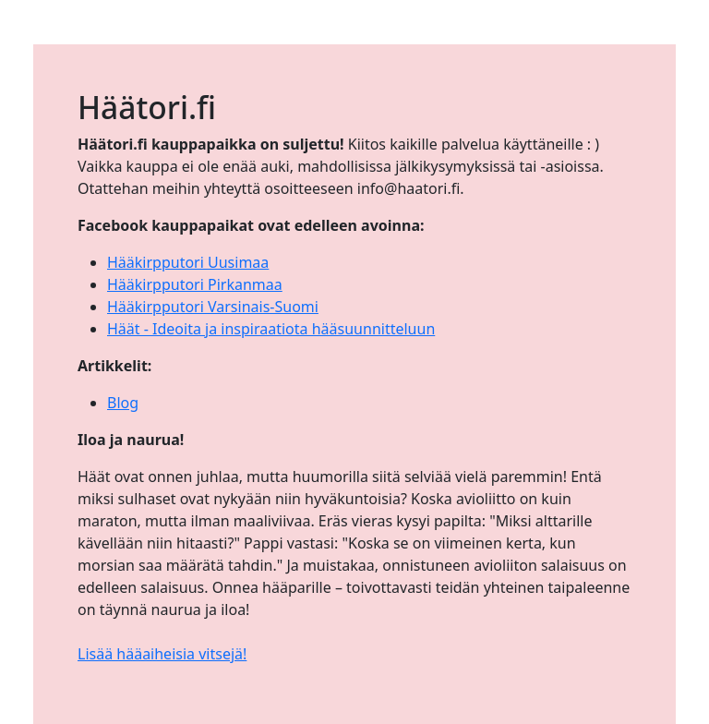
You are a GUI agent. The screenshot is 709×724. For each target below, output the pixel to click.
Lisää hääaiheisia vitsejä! (162, 654)
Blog (122, 402)
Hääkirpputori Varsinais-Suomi (212, 306)
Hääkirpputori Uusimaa (188, 262)
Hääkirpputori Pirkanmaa (194, 284)
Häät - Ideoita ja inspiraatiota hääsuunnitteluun (271, 329)
